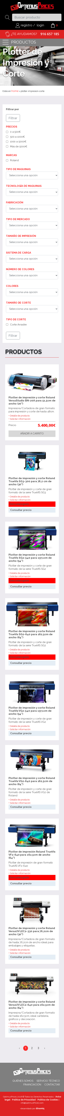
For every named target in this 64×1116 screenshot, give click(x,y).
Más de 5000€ (18, 146)
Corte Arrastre (18, 324)
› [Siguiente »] (44, 1048)
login (40, 25)
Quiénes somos (22, 1080)
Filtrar (13, 118)
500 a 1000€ (17, 136)
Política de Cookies (48, 1100)
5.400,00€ (46, 425)
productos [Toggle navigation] (19, 42)
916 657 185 (49, 34)
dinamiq (40, 1108)
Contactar (52, 1084)
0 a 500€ (15, 131)
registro (24, 25)
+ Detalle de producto (19, 415)
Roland (14, 160)
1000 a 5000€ (18, 141)
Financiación (32, 1084)
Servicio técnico (48, 1080)
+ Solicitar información (20, 419)
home (14, 91)
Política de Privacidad (24, 1100)
